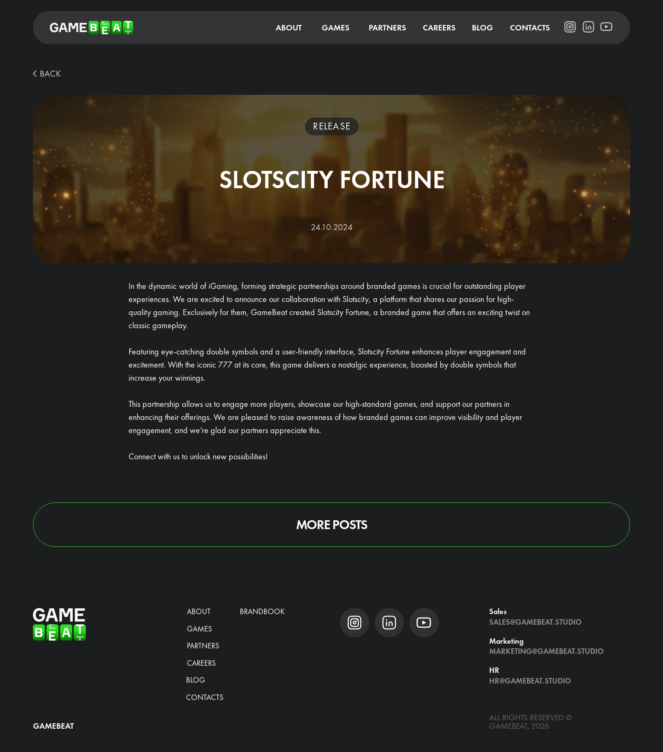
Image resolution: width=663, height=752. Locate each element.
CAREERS (201, 663)
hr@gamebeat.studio (530, 681)
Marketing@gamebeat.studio (546, 651)
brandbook (262, 611)
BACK (50, 73)
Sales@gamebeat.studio (535, 622)
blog (195, 680)
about (199, 611)
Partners (203, 645)
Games (199, 629)
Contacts (204, 697)
